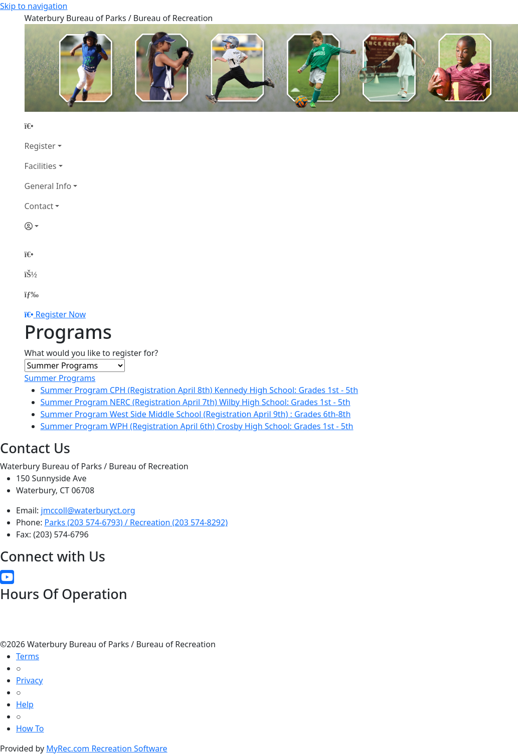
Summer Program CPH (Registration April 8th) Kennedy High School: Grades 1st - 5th (200, 390)
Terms (27, 656)
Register (40, 145)
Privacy (29, 680)
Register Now (61, 314)
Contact (39, 206)
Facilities (41, 165)
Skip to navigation (33, 6)
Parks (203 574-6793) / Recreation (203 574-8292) (136, 522)
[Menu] (32, 294)
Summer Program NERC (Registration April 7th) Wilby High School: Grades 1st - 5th (196, 402)
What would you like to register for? (91, 352)
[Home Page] (51, 126)
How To (30, 728)
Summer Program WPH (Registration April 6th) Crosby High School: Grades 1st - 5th (197, 426)
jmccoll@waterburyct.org (88, 510)
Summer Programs (60, 378)
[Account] (51, 226)
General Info (48, 186)
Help (25, 704)
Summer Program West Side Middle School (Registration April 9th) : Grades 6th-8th (196, 414)
